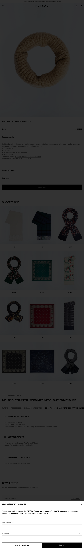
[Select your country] (42, 522)
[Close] (81, 504)
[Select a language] (42, 533)
